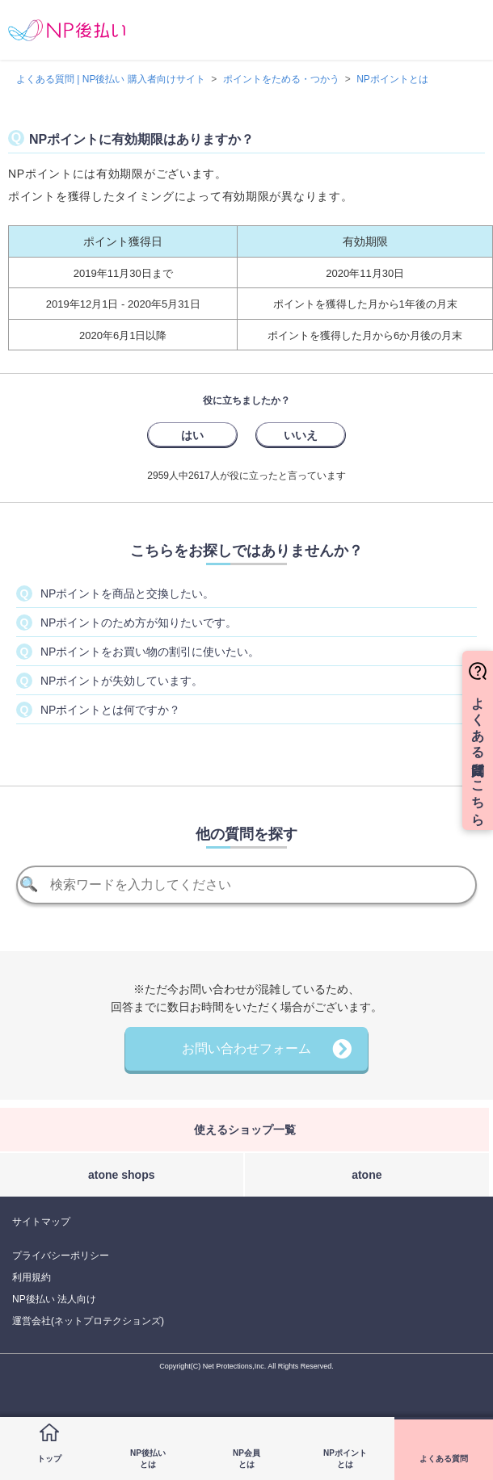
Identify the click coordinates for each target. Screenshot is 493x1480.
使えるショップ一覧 (245, 1129)
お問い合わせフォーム (246, 1048)
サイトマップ (41, 1221)
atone (366, 1174)
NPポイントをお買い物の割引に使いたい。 (149, 651)
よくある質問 (443, 1458)
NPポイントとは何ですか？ (110, 709)
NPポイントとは (345, 1459)
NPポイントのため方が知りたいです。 (138, 622)
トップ (49, 1458)
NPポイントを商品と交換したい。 (127, 593)
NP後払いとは (148, 1459)
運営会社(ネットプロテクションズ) (88, 1321)
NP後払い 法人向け (54, 1299)
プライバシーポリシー (60, 1255)
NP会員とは (246, 1459)
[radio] (192, 434)
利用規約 (31, 1277)
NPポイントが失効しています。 (121, 680)
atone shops (121, 1174)
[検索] (247, 885)
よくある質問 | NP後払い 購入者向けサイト (110, 79)
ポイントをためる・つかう (281, 79)
